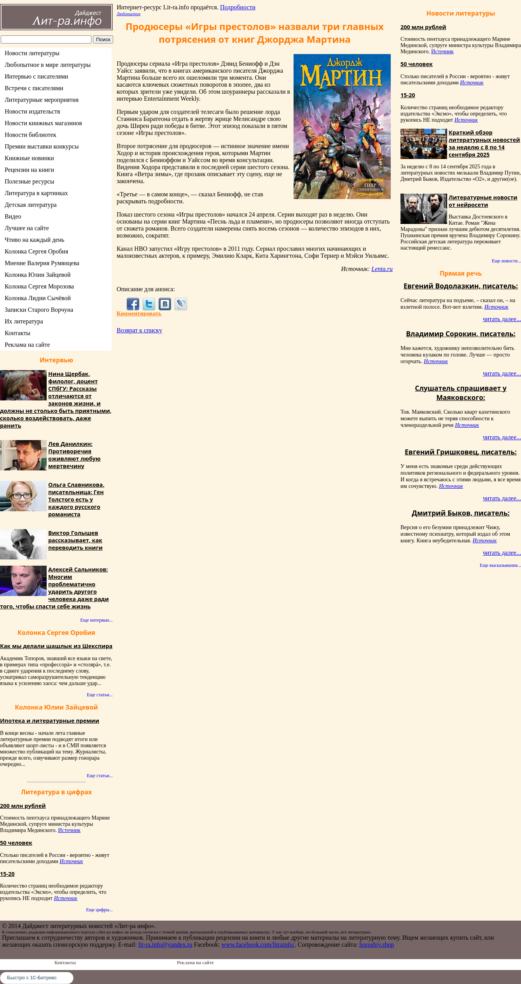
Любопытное (128, 13)
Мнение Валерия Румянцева (42, 263)
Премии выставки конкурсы (42, 146)
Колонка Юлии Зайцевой (38, 274)
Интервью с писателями (36, 76)
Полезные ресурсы (29, 181)
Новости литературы (32, 53)
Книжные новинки (29, 158)
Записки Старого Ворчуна (39, 309)
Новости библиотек (30, 134)
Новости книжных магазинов (43, 123)
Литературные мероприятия (42, 99)
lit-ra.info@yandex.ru (165, 944)
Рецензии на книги (29, 169)
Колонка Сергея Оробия (36, 251)
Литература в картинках (36, 193)
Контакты (17, 333)
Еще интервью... (96, 620)
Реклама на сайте (27, 344)
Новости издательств (32, 111)
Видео (13, 216)
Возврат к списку (139, 330)
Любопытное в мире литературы (48, 64)
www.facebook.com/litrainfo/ (257, 944)
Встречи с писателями (34, 88)
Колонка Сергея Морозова (39, 286)
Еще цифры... (99, 909)
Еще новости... (506, 261)
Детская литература (31, 204)
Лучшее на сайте (27, 228)
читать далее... (502, 319)
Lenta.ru (382, 269)
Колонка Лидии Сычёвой (38, 298)
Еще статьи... (100, 694)
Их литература (24, 321)
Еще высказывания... (500, 565)
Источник (69, 830)
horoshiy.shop (376, 944)
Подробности (237, 7)
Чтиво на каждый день (34, 239)
